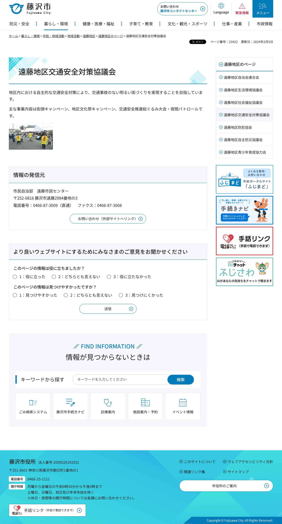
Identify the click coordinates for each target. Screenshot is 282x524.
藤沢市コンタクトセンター (178, 8)
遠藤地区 (89, 36)
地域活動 (73, 36)
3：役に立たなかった (132, 276)
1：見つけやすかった (38, 295)
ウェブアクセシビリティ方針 (250, 461)
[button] (221, 9)
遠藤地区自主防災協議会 (243, 139)
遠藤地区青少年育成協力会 (245, 152)
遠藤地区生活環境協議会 (243, 89)
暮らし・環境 (30, 36)
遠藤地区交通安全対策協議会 (247, 114)
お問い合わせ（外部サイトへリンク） (108, 218)
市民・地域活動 (53, 36)
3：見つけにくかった (144, 295)
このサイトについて (200, 461)
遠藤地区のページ (110, 36)
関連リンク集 (194, 471)
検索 (181, 379)
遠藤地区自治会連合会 (241, 77)
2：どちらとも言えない (79, 276)
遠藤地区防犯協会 (238, 127)
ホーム (13, 36)
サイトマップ (238, 471)
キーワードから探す (42, 379)
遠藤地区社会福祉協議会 (243, 102)
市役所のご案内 (224, 485)
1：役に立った (32, 276)
